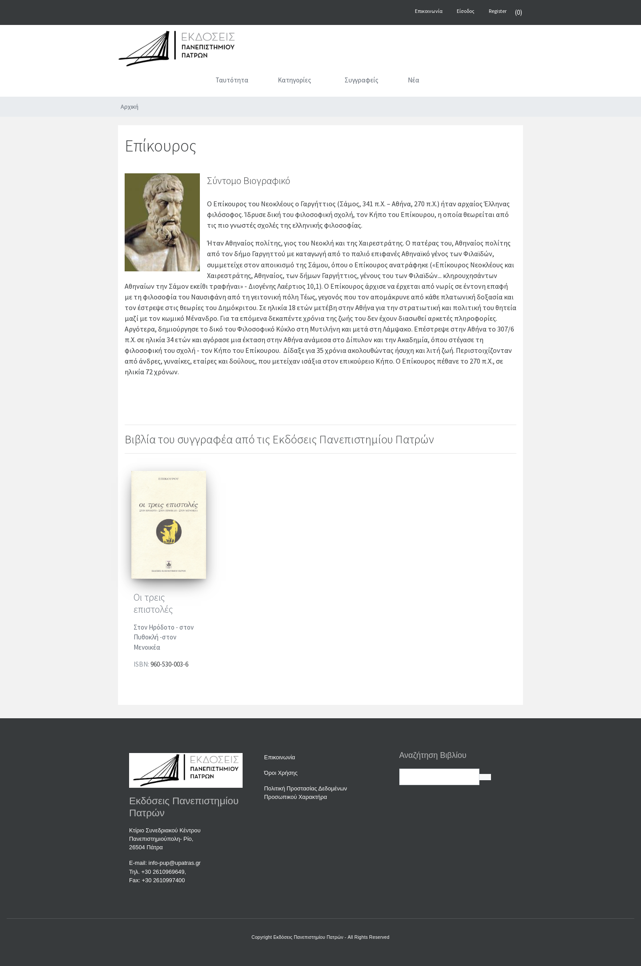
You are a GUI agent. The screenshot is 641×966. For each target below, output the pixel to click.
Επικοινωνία (279, 757)
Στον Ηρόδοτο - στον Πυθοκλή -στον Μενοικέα (164, 637)
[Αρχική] (189, 82)
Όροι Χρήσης (280, 773)
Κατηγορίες (294, 80)
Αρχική (129, 106)
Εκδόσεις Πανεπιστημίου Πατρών (308, 937)
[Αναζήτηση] (452, 82)
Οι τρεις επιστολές (153, 603)
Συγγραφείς (361, 80)
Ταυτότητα (231, 80)
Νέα (413, 80)
